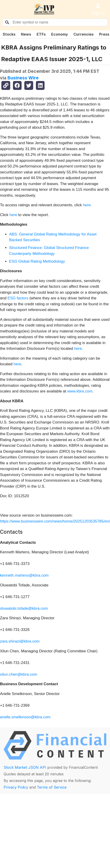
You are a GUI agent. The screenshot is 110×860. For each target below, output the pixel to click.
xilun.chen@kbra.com (18, 674)
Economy (59, 34)
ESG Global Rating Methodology (37, 261)
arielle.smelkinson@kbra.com (25, 717)
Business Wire (23, 78)
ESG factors (18, 298)
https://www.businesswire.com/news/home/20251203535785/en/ (55, 521)
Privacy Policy (16, 787)
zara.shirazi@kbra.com (20, 641)
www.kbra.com (79, 391)
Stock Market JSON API (25, 767)
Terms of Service (52, 787)
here (87, 205)
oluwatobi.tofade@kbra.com (24, 608)
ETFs (41, 34)
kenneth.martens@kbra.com (24, 575)
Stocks (9, 34)
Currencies (83, 34)
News (26, 34)
